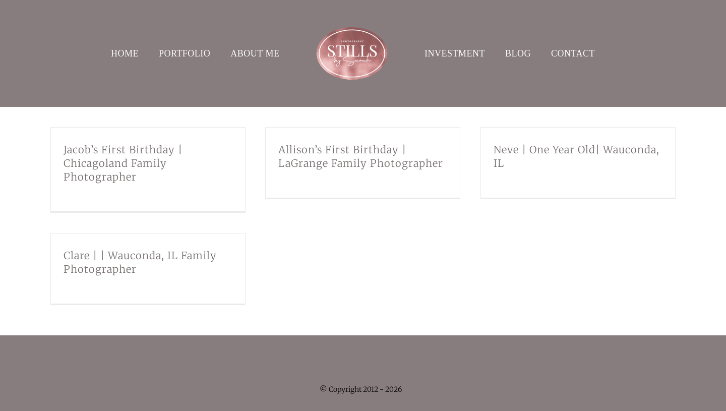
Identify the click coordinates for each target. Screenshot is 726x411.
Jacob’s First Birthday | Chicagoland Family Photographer (123, 163)
